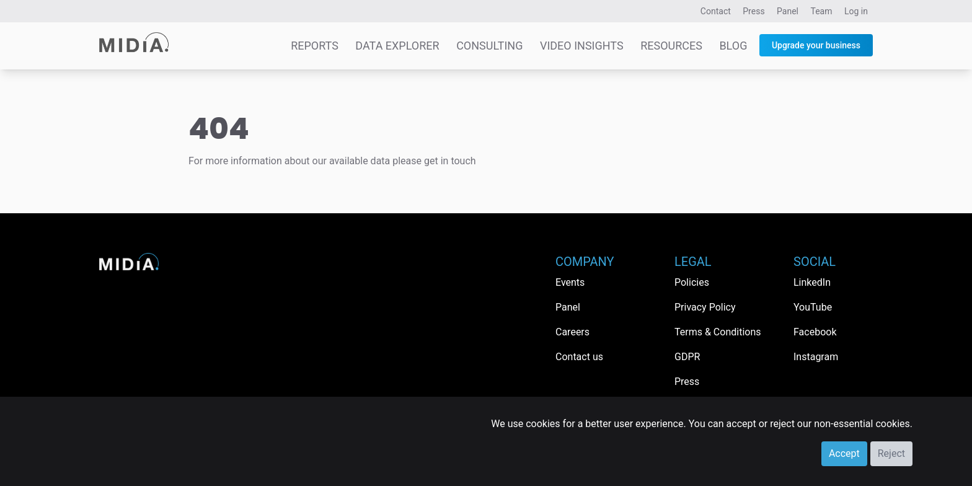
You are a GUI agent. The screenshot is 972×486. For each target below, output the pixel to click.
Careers (572, 332)
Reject (891, 453)
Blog (733, 45)
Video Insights (582, 45)
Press (753, 11)
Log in (856, 11)
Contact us (579, 357)
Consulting (489, 45)
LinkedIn (812, 282)
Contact (715, 11)
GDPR (687, 357)
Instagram (815, 357)
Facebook (814, 332)
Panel (787, 11)
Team (822, 11)
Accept (844, 453)
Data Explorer (397, 45)
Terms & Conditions (717, 332)
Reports (314, 45)
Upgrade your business (816, 45)
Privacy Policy (705, 307)
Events (570, 282)
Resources (671, 45)
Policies (691, 282)
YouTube (812, 307)
